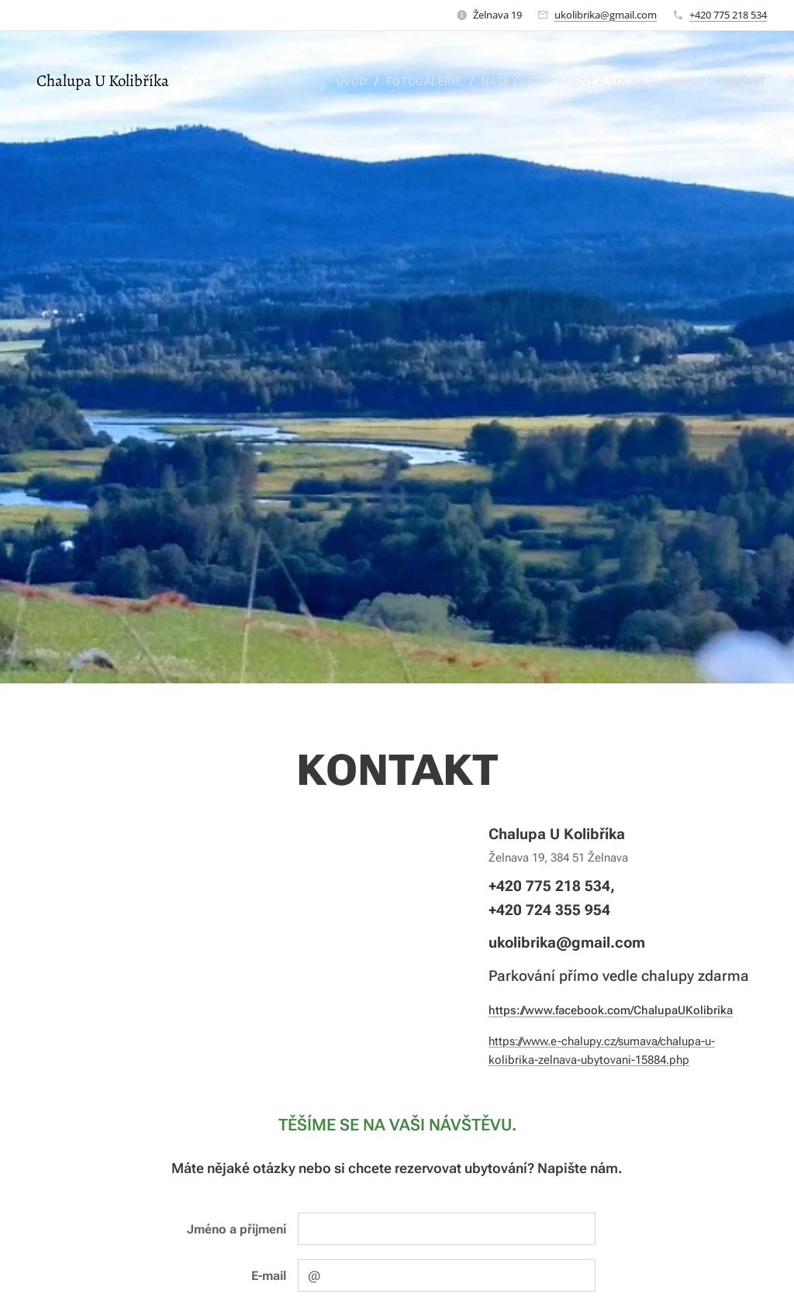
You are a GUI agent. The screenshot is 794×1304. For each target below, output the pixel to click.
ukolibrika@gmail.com (605, 15)
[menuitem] (349, 81)
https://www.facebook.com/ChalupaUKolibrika (610, 1010)
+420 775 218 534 (728, 15)
